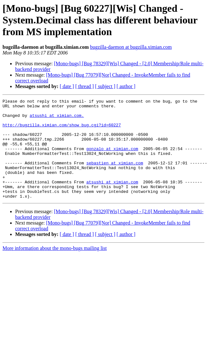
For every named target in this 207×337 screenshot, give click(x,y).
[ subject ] (105, 86)
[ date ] (67, 86)
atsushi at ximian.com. (57, 119)
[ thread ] (84, 86)
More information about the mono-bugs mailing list (55, 268)
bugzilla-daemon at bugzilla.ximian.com (131, 47)
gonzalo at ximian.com (112, 159)
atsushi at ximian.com (112, 199)
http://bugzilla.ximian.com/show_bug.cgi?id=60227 (62, 130)
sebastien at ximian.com (114, 176)
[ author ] (126, 86)
